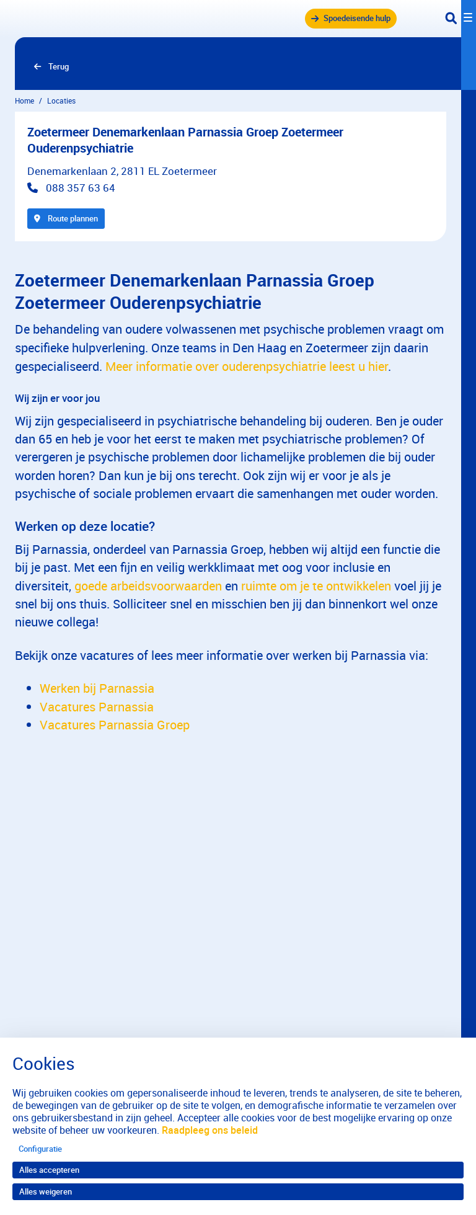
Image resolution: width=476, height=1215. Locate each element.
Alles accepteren (49, 1169)
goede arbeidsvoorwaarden (148, 585)
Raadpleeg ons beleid (210, 1130)
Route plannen (66, 218)
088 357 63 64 (80, 187)
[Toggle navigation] (460, 19)
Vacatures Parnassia (97, 706)
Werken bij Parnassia (97, 688)
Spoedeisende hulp (357, 18)
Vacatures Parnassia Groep (115, 724)
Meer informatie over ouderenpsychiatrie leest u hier (246, 366)
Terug (58, 66)
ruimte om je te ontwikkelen (316, 585)
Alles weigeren (45, 1191)
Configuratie (40, 1148)
